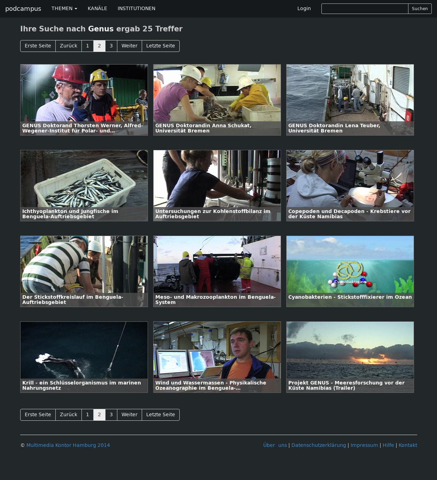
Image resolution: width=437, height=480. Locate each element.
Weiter (130, 46)
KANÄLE (97, 9)
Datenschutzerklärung (318, 445)
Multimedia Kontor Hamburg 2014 (68, 445)
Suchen (420, 8)
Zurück (68, 46)
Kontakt (408, 445)
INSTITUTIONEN (136, 9)
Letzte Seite (160, 46)
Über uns (275, 445)
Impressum (364, 445)
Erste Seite (38, 46)
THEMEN (64, 9)
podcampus (23, 9)
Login (304, 9)
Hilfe (388, 445)
